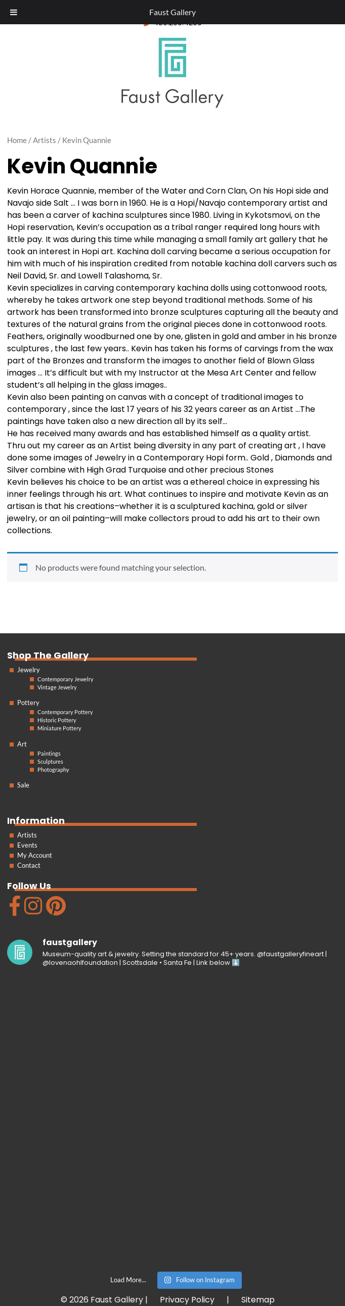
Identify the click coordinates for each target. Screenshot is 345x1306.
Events (27, 845)
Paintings (49, 753)
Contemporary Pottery (65, 712)
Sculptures (50, 761)
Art (22, 744)
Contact (28, 865)
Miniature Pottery (59, 728)
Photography (53, 769)
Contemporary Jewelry (65, 679)
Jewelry (28, 670)
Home (17, 140)
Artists (27, 835)
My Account (34, 855)
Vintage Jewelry (57, 687)
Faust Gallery (172, 12)
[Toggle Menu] (13, 12)
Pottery (28, 702)
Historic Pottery (56, 720)
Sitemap (258, 1299)
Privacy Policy (187, 1299)
